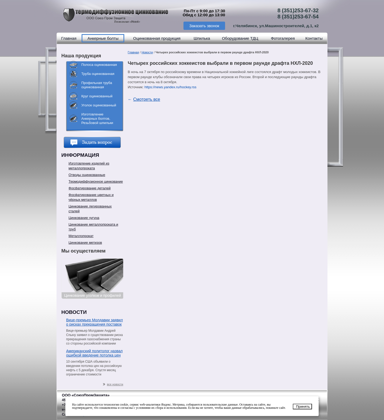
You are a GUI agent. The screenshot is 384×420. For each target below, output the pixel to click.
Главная (68, 38)
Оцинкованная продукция (157, 38)
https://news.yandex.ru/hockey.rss (171, 87)
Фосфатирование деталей (90, 188)
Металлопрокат (81, 236)
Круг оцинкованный (97, 96)
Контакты (314, 38)
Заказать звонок (204, 25)
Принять (303, 407)
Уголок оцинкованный (98, 105)
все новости (113, 384)
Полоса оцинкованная (99, 65)
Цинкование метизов (85, 243)
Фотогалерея (283, 38)
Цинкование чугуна (84, 218)
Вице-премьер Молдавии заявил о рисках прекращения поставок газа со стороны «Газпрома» (94, 322)
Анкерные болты (102, 38)
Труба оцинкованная (97, 74)
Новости (147, 52)
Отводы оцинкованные (87, 175)
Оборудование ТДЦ (240, 38)
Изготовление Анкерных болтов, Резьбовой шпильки (97, 118)
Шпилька (202, 38)
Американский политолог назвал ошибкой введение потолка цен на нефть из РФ (94, 353)
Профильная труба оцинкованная (96, 85)
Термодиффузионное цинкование (96, 181)
